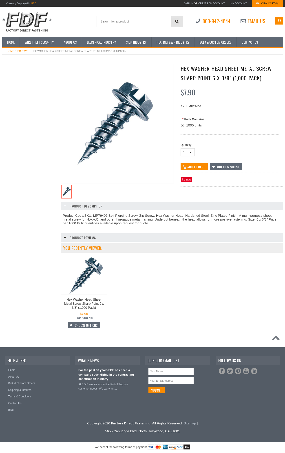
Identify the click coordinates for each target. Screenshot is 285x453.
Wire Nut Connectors (17, 220)
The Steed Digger (15, 204)
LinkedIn (254, 371)
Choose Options (31, 307)
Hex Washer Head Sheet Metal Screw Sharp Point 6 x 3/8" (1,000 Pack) (84, 303)
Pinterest (238, 371)
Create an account (211, 3)
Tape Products (13, 187)
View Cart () (269, 3)
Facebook (222, 371)
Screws (23, 51)
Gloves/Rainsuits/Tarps (18, 130)
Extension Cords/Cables (19, 122)
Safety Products (14, 163)
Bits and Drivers (14, 97)
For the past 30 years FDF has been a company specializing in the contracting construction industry (106, 374)
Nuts (7, 155)
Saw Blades (12, 171)
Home (10, 51)
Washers (10, 212)
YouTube (246, 371)
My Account (238, 3)
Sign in (188, 3)
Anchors (10, 89)
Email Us (256, 21)
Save (188, 179)
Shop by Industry (15, 81)
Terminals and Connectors (20, 196)
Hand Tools (11, 138)
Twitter (230, 371)
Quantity (186, 144)
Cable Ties (11, 114)
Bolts (8, 105)
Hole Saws (11, 147)
